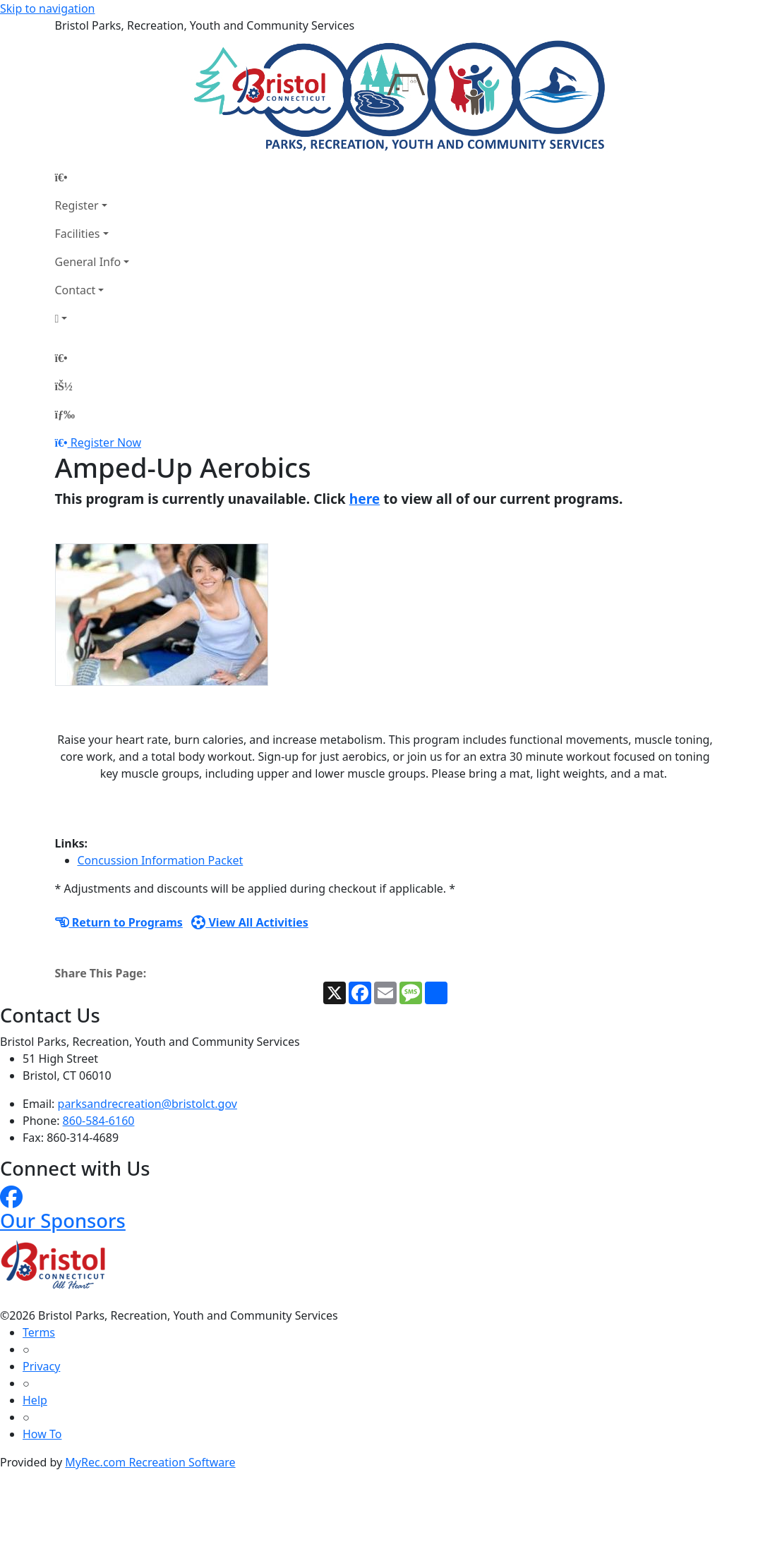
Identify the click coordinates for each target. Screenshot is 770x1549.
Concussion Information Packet (160, 860)
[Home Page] (92, 177)
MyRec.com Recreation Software (150, 1462)
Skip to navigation (47, 8)
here (364, 498)
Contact (75, 290)
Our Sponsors (63, 1220)
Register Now (106, 442)
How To (42, 1434)
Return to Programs (119, 922)
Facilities (77, 233)
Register (77, 205)
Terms (39, 1332)
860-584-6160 (99, 1120)
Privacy (41, 1366)
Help (35, 1400)
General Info (88, 262)
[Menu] (65, 414)
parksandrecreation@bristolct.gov (147, 1103)
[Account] (92, 318)
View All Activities (249, 922)
